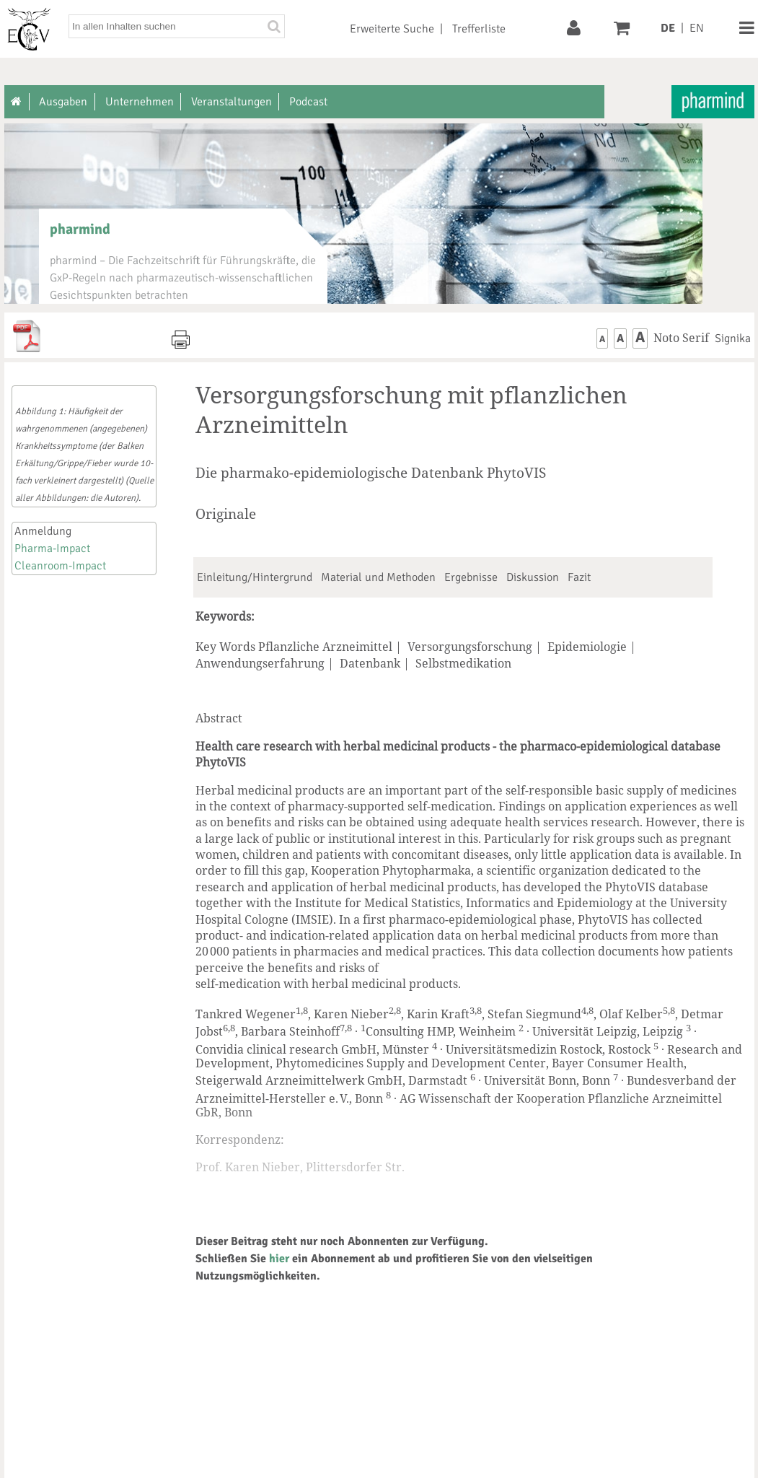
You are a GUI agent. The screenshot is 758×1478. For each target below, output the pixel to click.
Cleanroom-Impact (60, 566)
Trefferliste (479, 29)
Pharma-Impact (52, 548)
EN (696, 28)
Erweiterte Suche (392, 29)
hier (279, 1258)
